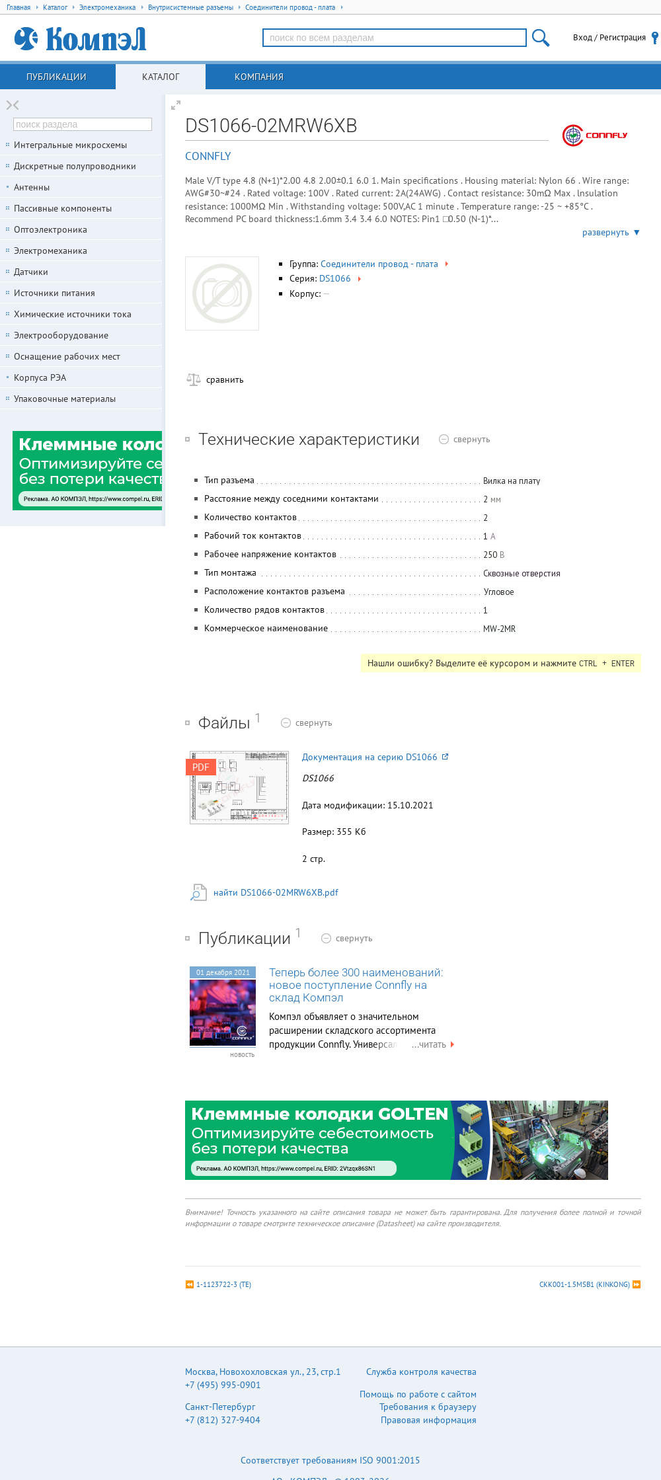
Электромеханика (50, 250)
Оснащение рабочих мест (67, 356)
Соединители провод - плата (386, 264)
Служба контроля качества (421, 1372)
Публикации (56, 77)
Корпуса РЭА (40, 377)
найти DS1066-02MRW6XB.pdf (276, 892)
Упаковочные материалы (65, 399)
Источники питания (54, 293)
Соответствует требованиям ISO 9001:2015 (330, 1460)
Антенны (32, 187)
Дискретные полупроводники (75, 166)
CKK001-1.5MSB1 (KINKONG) (584, 1284)
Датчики (31, 272)
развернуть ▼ (611, 232)
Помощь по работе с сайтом (418, 1394)
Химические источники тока (73, 314)
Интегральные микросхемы (70, 145)
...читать (435, 1044)
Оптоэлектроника (50, 229)
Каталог (160, 77)
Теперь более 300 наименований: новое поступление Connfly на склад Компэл (356, 985)
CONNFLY (208, 156)
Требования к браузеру (428, 1407)
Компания (259, 77)
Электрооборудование (61, 335)
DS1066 (341, 278)
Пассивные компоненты (63, 208)
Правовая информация (429, 1420)
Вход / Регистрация (609, 37)
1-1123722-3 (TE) (223, 1284)
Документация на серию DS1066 (375, 757)
